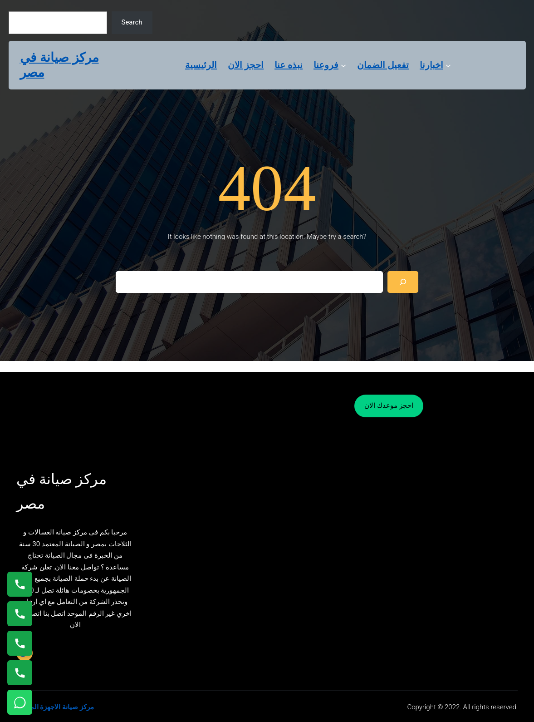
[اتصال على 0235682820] (19, 613)
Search (131, 22)
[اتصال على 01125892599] (19, 672)
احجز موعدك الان (388, 405)
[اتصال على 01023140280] (19, 643)
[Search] (402, 282)
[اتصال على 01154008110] (19, 584)
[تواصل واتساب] (19, 702)
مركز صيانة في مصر (59, 65)
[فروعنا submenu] (343, 65)
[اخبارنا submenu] (448, 65)
